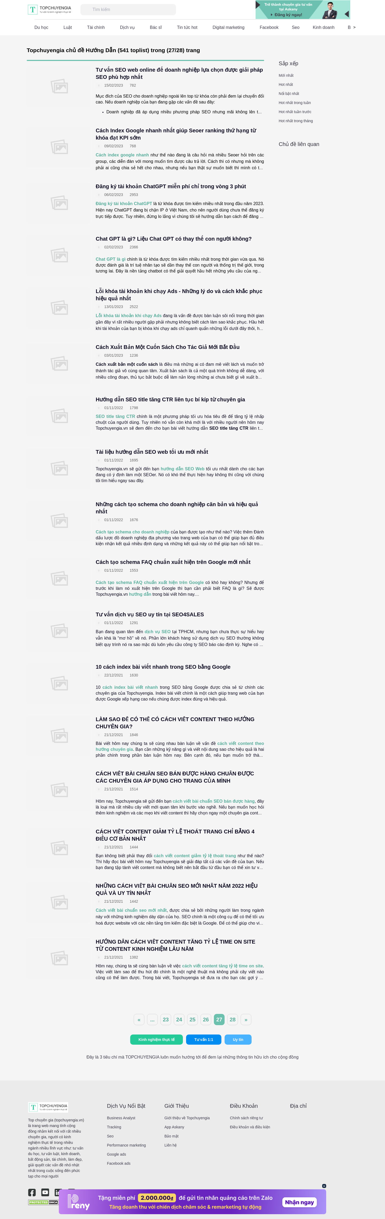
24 (179, 1019)
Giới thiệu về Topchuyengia (187, 1118)
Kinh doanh (323, 27)
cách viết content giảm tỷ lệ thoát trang (195, 855)
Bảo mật (171, 1136)
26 (206, 1019)
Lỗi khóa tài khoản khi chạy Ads (129, 315)
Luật (68, 27)
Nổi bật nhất (289, 93)
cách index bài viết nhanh (130, 687)
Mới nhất (286, 75)
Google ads (116, 1154)
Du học (41, 27)
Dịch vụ (127, 27)
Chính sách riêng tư (246, 1118)
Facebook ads (118, 1163)
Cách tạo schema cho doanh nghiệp (133, 532)
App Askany (174, 1127)
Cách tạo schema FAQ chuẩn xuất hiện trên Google (150, 582)
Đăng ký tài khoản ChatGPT (124, 203)
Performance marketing (126, 1145)
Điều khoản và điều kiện (250, 1127)
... (152, 1019)
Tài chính (96, 27)
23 (166, 1019)
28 (233, 1019)
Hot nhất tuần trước (295, 112)
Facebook (269, 27)
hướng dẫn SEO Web (183, 469)
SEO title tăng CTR (115, 416)
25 (192, 1019)
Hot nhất (286, 84)
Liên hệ (170, 1145)
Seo (295, 27)
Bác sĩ (156, 27)
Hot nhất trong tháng (296, 121)
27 (219, 1019)
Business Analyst (121, 1118)
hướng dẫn (140, 594)
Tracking (114, 1127)
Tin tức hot (187, 27)
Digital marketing (228, 27)
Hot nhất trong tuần (295, 103)
